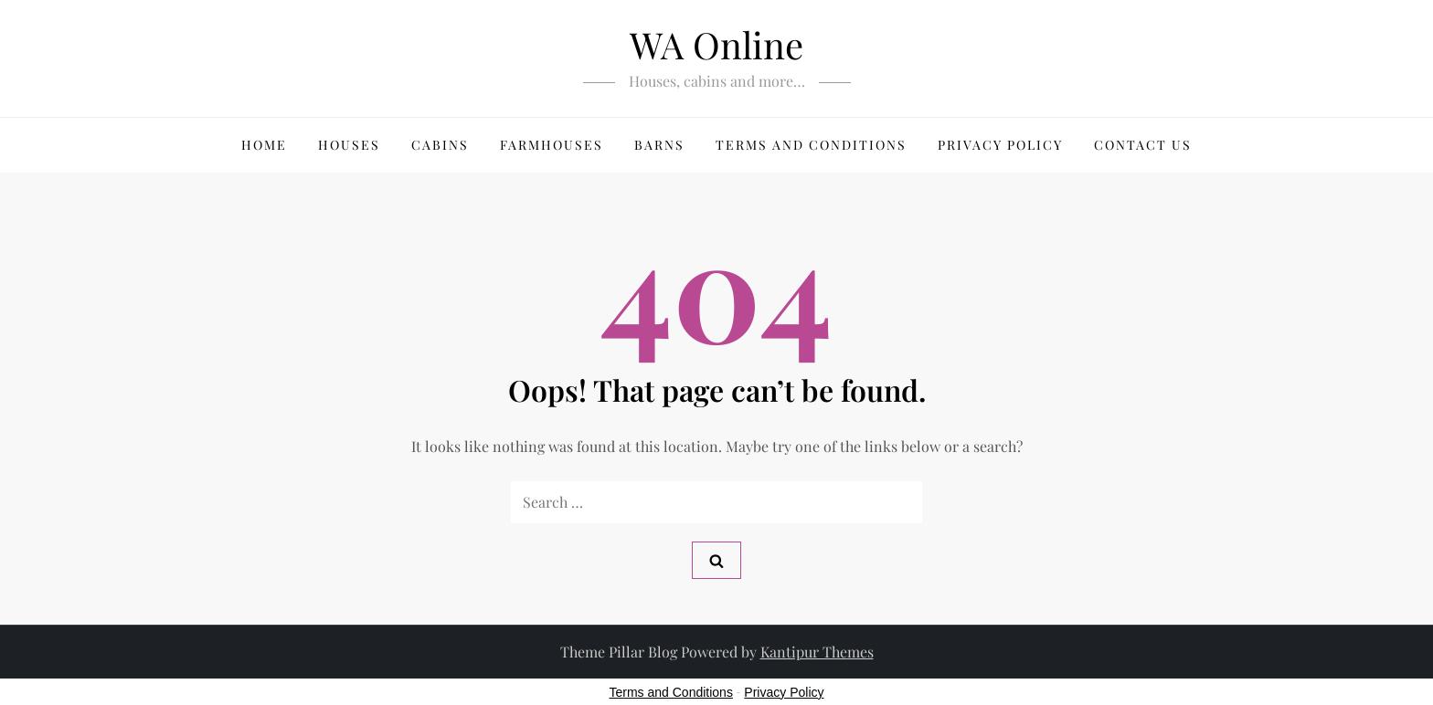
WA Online (716, 44)
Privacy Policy (1000, 144)
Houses (349, 144)
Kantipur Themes (817, 651)
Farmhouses (551, 144)
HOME (264, 144)
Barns (659, 144)
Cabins (440, 144)
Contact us (1143, 144)
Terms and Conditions (811, 144)
